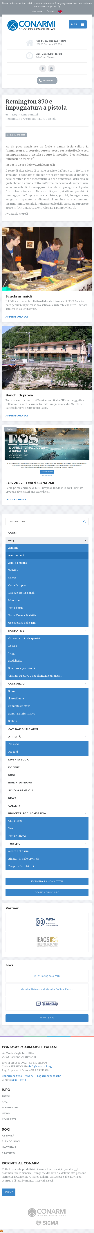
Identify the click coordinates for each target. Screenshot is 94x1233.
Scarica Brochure (47, 892)
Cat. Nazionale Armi (23, 729)
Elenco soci (11, 1141)
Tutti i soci (47, 1018)
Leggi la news (16, 499)
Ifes (10, 828)
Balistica (13, 570)
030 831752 (47, 80)
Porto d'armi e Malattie (22, 615)
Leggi (11, 653)
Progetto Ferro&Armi (21, 866)
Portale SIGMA (17, 836)
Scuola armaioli (19, 296)
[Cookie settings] (1, 1230)
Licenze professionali (21, 592)
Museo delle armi (18, 851)
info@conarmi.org (40, 1066)
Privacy (28, 1076)
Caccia (12, 578)
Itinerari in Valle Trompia (23, 858)
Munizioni (14, 600)
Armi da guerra (17, 562)
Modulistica (15, 660)
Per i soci (13, 744)
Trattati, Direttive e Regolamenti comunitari (35, 675)
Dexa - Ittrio (18, 1079)
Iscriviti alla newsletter (47, 881)
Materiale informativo (21, 713)
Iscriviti (8, 1192)
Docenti (14, 767)
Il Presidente (16, 698)
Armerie (13, 547)
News (12, 798)
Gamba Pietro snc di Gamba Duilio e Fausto (47, 989)
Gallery (14, 805)
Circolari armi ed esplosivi (24, 638)
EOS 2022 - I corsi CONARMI (30, 483)
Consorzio (16, 683)
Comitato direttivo (19, 706)
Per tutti (13, 751)
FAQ (11, 540)
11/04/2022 (10, 429)
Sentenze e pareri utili (21, 668)
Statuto (12, 721)
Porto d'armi (16, 608)
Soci (11, 774)
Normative (16, 630)
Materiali (9, 1147)
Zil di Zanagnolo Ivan (47, 976)
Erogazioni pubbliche (48, 1076)
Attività (14, 736)
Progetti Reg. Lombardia (27, 813)
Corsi (12, 532)
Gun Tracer (15, 820)
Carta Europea (17, 585)
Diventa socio (18, 759)
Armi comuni (16, 555)
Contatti (51, 11)
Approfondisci (17, 316)
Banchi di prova (19, 395)
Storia (11, 691)
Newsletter (38, 11)
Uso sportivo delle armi (22, 622)
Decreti (12, 645)
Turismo (14, 843)
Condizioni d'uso (12, 1076)
